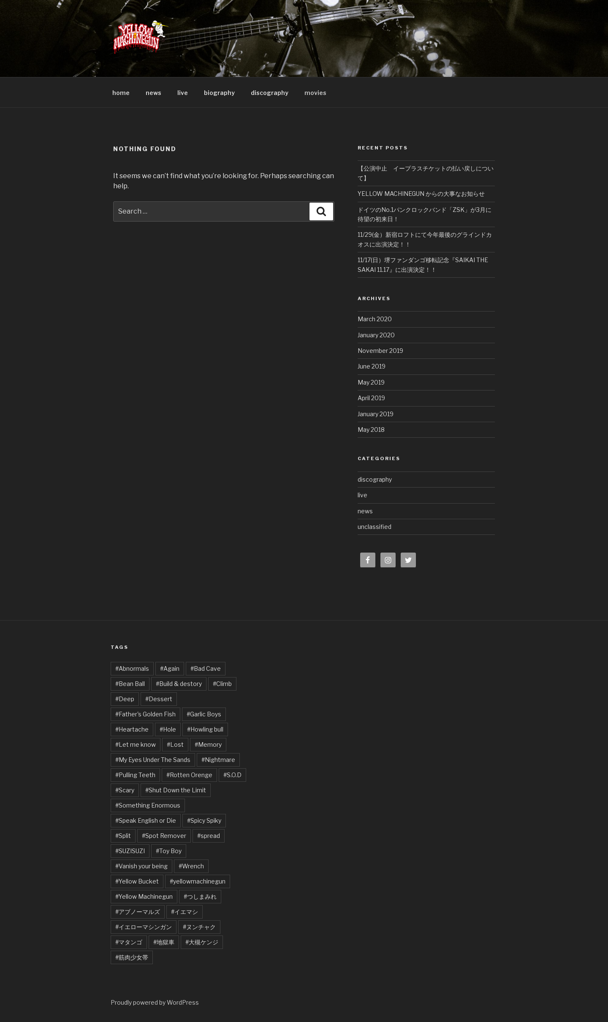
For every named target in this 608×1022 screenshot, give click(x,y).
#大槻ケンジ (201, 942)
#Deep (124, 698)
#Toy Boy (169, 850)
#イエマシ (184, 911)
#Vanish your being (141, 866)
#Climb (222, 683)
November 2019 (380, 350)
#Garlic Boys (204, 714)
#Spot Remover (164, 835)
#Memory (208, 744)
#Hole (168, 729)
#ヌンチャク (199, 926)
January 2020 (376, 335)
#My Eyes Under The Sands (152, 759)
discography (269, 92)
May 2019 (371, 382)
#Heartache (132, 729)
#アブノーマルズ (137, 911)
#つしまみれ (200, 896)
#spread (208, 835)
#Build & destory (179, 683)
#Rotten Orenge (189, 774)
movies (315, 92)
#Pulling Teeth (135, 774)
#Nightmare (218, 759)
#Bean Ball (130, 683)
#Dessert (158, 698)
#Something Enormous (147, 805)
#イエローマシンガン (143, 926)
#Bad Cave (205, 668)
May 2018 (371, 429)
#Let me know (135, 744)
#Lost (175, 744)
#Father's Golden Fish (145, 714)
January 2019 (376, 413)
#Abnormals (132, 668)
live (182, 92)
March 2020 (375, 319)
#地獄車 (163, 942)
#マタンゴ (128, 942)
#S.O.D (232, 774)
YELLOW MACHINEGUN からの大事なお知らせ (421, 193)
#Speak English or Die (145, 820)
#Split (123, 835)
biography (219, 92)
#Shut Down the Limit (175, 790)
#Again (169, 668)
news (153, 92)
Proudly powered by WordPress (155, 1002)
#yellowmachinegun (197, 881)
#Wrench (191, 866)
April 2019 (371, 397)
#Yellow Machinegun (144, 896)
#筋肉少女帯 (131, 957)
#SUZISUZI (130, 850)
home (121, 92)
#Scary (124, 790)
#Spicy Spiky (204, 820)
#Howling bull (205, 729)
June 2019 (371, 366)
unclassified (374, 526)
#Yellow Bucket (137, 881)
